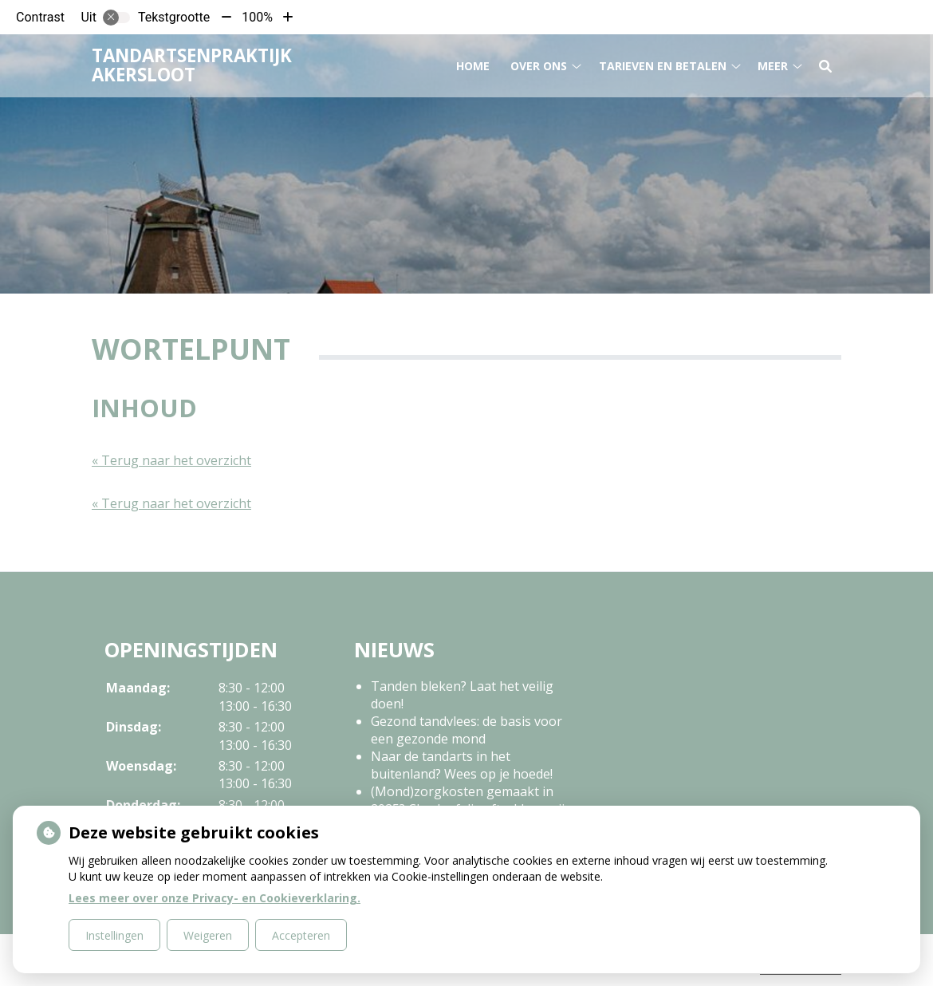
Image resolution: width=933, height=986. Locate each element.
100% (257, 17)
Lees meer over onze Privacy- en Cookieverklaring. (214, 897)
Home (473, 62)
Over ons (538, 62)
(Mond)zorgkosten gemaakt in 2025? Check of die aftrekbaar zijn (472, 800)
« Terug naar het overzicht (171, 460)
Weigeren (207, 935)
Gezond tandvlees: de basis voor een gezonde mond (466, 729)
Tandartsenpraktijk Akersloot (192, 62)
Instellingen (114, 935)
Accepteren (301, 935)
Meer (773, 62)
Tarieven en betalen (662, 62)
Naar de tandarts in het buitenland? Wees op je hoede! (462, 765)
